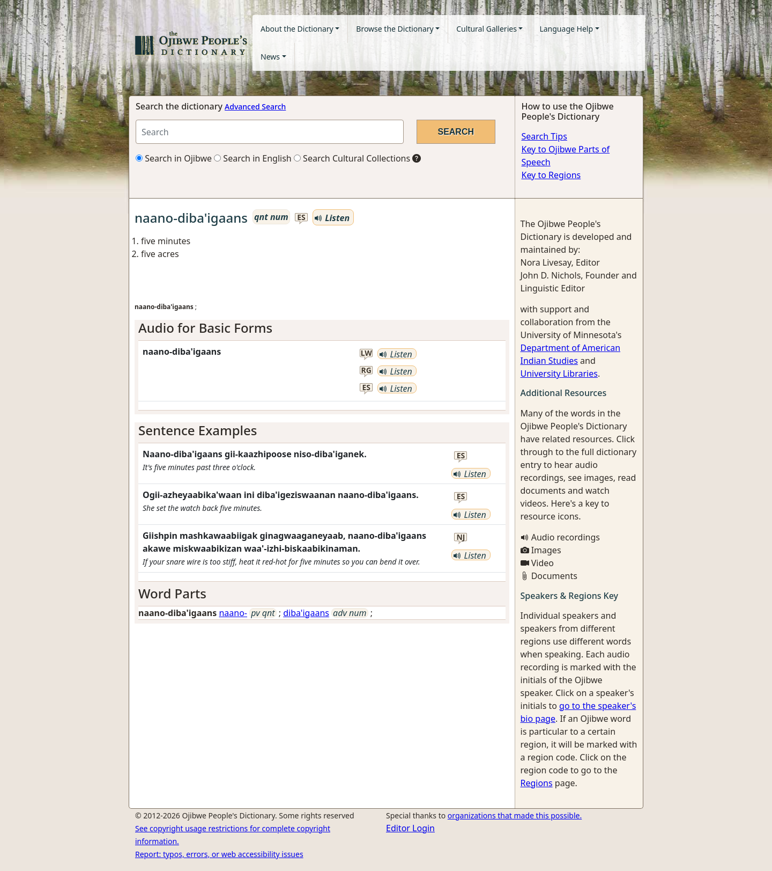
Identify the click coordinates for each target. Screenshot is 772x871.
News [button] (270, 57)
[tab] (322, 328)
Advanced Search (255, 106)
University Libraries (559, 373)
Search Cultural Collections (352, 158)
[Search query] (270, 132)
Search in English (253, 158)
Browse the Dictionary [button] (394, 29)
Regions (537, 783)
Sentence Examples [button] (197, 430)
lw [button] (366, 353)
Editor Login (410, 828)
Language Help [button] (566, 29)
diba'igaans (306, 613)
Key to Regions (551, 175)
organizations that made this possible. (515, 815)
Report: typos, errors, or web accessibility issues (219, 854)
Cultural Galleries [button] (486, 29)
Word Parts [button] (172, 593)
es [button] (301, 217)
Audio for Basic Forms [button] (205, 327)
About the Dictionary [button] (297, 29)
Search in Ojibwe (174, 158)
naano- (233, 613)
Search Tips (544, 136)
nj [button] (460, 537)
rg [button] (366, 370)
